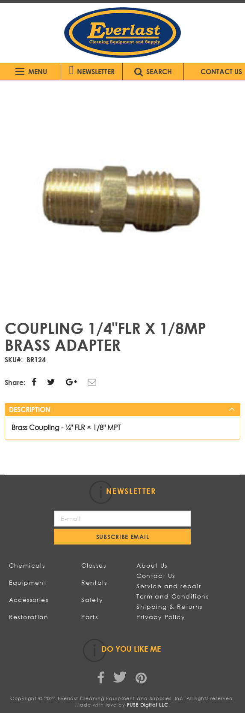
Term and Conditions (172, 596)
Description (29, 409)
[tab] (122, 409)
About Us (151, 565)
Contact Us (155, 576)
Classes (93, 565)
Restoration (28, 617)
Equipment (28, 582)
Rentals (94, 582)
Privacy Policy (160, 617)
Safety (92, 600)
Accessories (28, 600)
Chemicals (27, 565)
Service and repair (168, 586)
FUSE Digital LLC (147, 704)
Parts (89, 617)
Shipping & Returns (169, 606)
